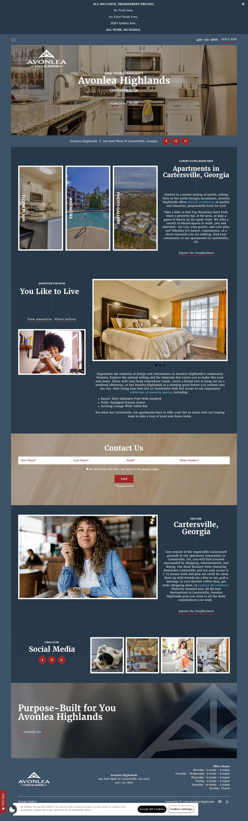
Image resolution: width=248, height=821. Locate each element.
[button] (243, 4)
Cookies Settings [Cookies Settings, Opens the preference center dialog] (181, 809)
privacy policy (150, 469)
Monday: (199, 770)
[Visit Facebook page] (166, 141)
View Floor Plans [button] (124, 103)
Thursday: (198, 777)
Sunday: (214, 788)
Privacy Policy (27, 801)
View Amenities (40, 319)
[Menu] (13, 39)
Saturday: (198, 784)
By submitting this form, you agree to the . (124, 469)
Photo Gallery (65, 319)
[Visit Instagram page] (185, 141)
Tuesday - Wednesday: (190, 773)
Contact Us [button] (32, 732)
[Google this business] (176, 141)
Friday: (200, 781)
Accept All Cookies (152, 809)
